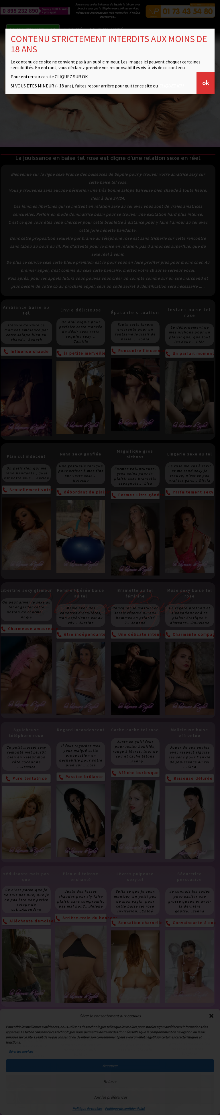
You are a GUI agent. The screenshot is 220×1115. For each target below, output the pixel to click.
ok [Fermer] (205, 83)
